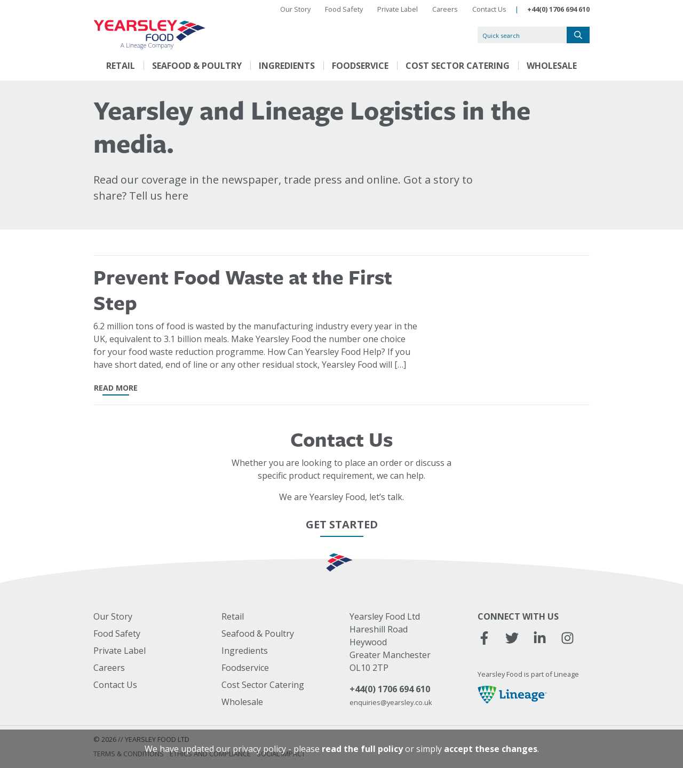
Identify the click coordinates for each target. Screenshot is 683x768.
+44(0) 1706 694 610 (558, 9)
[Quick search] (522, 35)
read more (116, 388)
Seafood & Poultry (197, 66)
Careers (445, 9)
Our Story (295, 9)
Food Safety (344, 9)
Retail (120, 66)
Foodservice (360, 66)
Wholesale (552, 66)
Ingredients (287, 66)
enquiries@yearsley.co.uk (391, 702)
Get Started (342, 524)
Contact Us (489, 9)
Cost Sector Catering (458, 66)
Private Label (397, 9)
